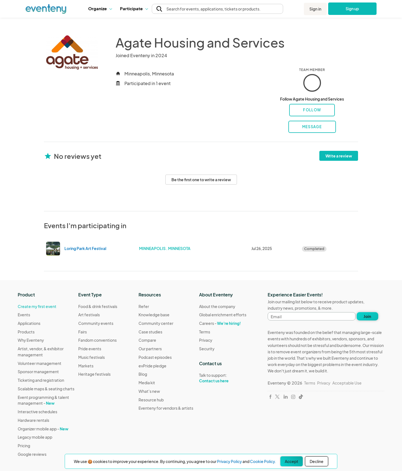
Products (26, 331)
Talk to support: (222, 378)
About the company (217, 306)
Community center (156, 323)
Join (367, 316)
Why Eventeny (31, 340)
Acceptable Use (347, 382)
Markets (85, 365)
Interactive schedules (37, 411)
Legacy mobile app (35, 437)
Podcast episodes (155, 357)
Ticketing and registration (41, 380)
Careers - (220, 323)
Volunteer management (39, 363)
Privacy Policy (229, 461)
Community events (95, 323)
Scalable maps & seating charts (46, 388)
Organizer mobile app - (43, 428)
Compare (147, 340)
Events (24, 314)
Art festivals (89, 314)
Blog (143, 374)
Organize (100, 8)
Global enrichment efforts (222, 314)
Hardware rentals (33, 420)
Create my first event (37, 306)
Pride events (89, 348)
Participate (134, 8)
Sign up (352, 8)
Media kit (147, 382)
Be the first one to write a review (201, 179)
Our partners (150, 348)
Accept (291, 461)
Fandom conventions (97, 340)
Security (207, 348)
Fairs (82, 331)
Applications (29, 323)
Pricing (24, 445)
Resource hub (151, 399)
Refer (144, 306)
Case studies (150, 331)
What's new (149, 391)
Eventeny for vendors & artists (166, 408)
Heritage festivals (94, 374)
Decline (316, 461)
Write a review (338, 155)
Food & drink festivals (97, 306)
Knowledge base (154, 314)
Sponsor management (38, 371)
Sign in (315, 8)
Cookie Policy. (263, 461)
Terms (204, 331)
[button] (100, 8)
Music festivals (91, 357)
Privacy (205, 340)
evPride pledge (152, 365)
